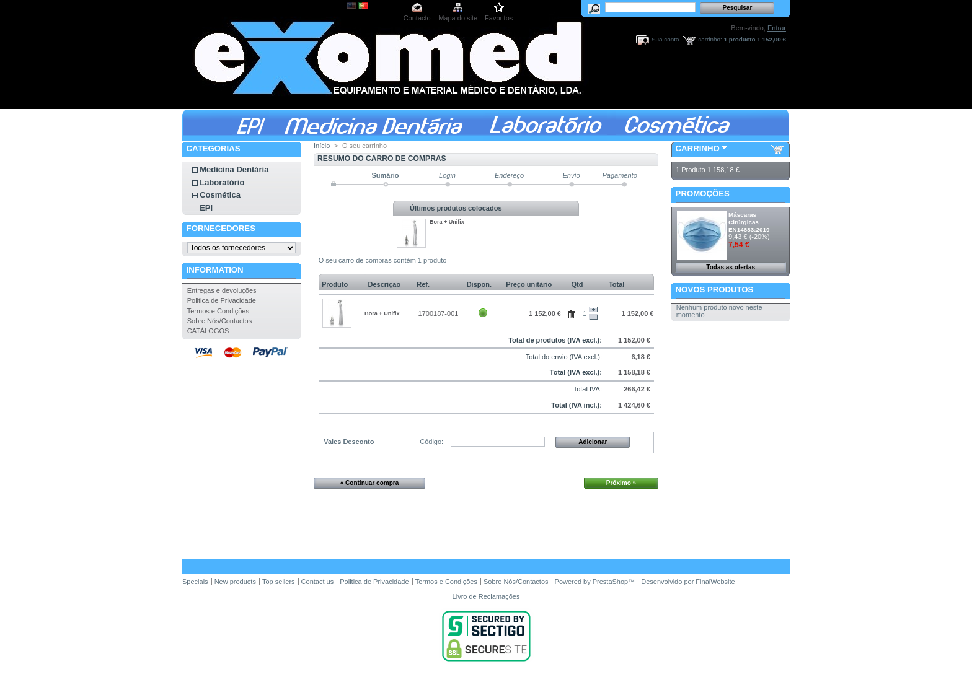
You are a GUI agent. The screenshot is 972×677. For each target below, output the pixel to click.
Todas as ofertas (730, 267)
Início (322, 145)
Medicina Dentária (234, 169)
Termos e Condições (218, 311)
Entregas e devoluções (222, 290)
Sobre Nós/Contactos (219, 321)
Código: (431, 441)
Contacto (417, 18)
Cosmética (220, 194)
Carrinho (698, 148)
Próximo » (621, 482)
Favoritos (499, 18)
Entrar (776, 28)
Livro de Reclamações (486, 596)
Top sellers (278, 581)
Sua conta (665, 39)
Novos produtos (715, 289)
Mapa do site (457, 18)
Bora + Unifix (447, 222)
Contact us (317, 581)
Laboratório (222, 182)
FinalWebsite (715, 581)
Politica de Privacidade (221, 300)
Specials (195, 581)
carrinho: (710, 39)
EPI (206, 207)
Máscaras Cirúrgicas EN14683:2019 (748, 222)
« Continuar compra (369, 482)
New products (235, 581)
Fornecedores (221, 228)
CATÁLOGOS (208, 330)
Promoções (703, 193)
